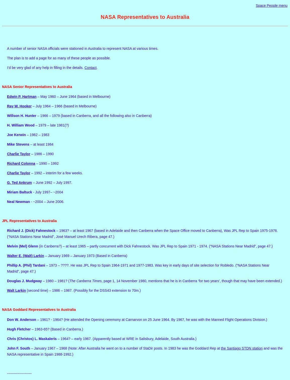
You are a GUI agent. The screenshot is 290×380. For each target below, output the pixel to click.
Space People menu (271, 6)
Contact (90, 68)
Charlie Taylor (18, 154)
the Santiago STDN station (242, 348)
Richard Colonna (21, 163)
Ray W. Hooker (19, 106)
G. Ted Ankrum (19, 183)
